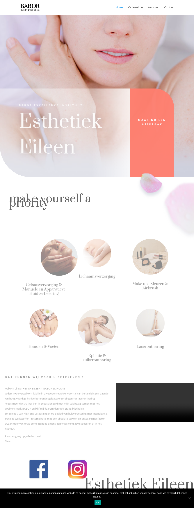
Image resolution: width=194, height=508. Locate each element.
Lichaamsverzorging (97, 276)
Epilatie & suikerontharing (97, 357)
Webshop (153, 7)
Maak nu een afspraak (148, 122)
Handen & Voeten (45, 346)
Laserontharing (149, 346)
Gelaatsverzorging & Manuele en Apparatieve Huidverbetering (45, 289)
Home (119, 7)
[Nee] (189, 498)
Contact (169, 7)
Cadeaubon (135, 7)
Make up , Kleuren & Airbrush (149, 285)
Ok (97, 502)
